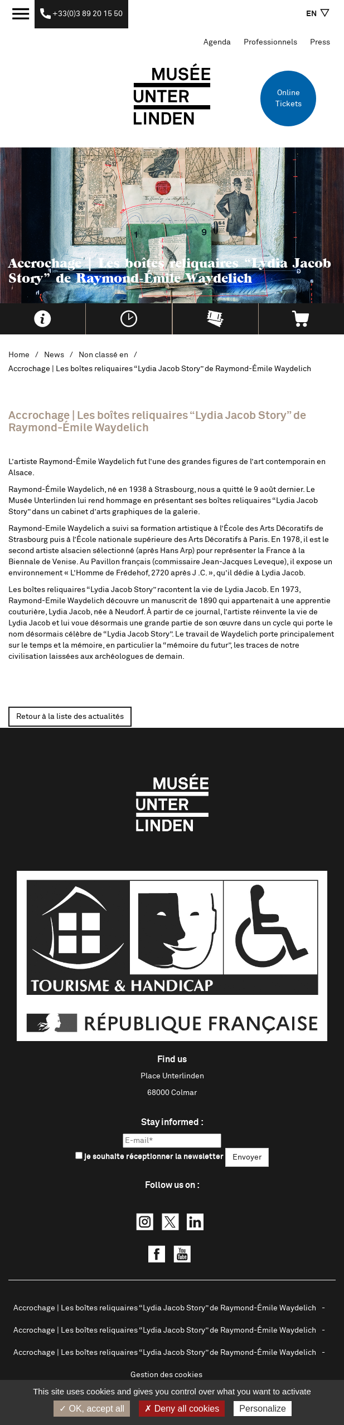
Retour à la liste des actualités (70, 717)
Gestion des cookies (166, 1375)
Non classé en (103, 355)
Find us (172, 1059)
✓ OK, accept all (91, 1408)
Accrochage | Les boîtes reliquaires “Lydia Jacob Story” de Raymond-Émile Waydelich (164, 1308)
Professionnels (270, 42)
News (54, 355)
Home (19, 355)
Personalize (262, 1408)
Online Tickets (288, 98)
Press (320, 42)
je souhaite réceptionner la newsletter (149, 1156)
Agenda (217, 42)
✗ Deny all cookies (181, 1408)
